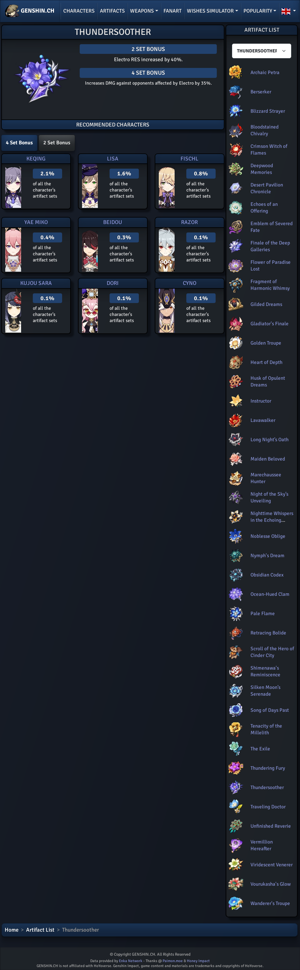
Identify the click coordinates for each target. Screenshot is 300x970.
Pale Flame (262, 613)
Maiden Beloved (267, 459)
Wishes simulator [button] (210, 11)
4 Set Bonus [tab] (19, 142)
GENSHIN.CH (29, 11)
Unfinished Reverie (270, 826)
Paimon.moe (173, 961)
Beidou (112, 222)
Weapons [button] (142, 11)
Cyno (189, 283)
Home (11, 929)
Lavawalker (262, 420)
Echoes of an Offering (264, 207)
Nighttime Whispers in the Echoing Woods (271, 519)
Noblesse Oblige (267, 536)
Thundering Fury (267, 768)
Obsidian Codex (267, 575)
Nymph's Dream (267, 555)
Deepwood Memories (261, 168)
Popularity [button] (257, 11)
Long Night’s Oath (269, 440)
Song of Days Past (269, 710)
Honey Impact (198, 961)
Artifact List (40, 929)
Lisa (112, 158)
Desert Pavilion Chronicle (266, 188)
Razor (189, 222)
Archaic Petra (264, 72)
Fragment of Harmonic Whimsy (270, 284)
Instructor (260, 401)
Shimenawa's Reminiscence (265, 671)
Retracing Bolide (268, 633)
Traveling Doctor (268, 807)
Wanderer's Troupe (270, 903)
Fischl (189, 158)
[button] (289, 11)
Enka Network (130, 961)
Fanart (172, 11)
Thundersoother (267, 787)
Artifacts (112, 11)
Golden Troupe (265, 343)
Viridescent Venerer (271, 865)
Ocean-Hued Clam (269, 594)
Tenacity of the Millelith (266, 729)
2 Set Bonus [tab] (56, 142)
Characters (79, 11)
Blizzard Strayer (267, 111)
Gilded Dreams (266, 304)
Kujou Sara (36, 283)
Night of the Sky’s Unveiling (269, 497)
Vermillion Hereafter (261, 845)
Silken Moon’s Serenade (265, 690)
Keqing (35, 158)
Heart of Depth (266, 362)
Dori (113, 283)
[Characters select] (261, 51)
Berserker (260, 92)
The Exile (260, 749)
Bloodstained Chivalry (264, 130)
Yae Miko (36, 222)
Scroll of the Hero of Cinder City (272, 652)
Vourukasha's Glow (270, 884)
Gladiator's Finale (269, 324)
